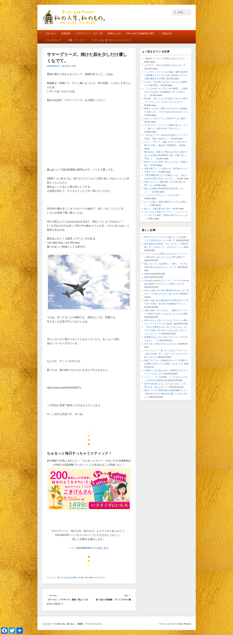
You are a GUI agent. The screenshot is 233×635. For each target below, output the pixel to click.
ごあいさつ (50, 33)
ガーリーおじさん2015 (67, 577)
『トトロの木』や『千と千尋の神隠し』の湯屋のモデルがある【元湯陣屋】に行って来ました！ (166, 91)
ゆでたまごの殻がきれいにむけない (160, 344)
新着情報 (65, 33)
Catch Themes (184, 624)
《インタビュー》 (54, 40)
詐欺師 (147, 274)
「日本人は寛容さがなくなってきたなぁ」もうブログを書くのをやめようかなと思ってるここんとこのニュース (166, 330)
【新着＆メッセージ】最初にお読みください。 (166, 58)
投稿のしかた (114, 33)
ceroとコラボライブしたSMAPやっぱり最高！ (165, 118)
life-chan (66, 66)
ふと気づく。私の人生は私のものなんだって (164, 65)
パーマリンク (99, 577)
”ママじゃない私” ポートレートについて (111, 40)
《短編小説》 (167, 33)
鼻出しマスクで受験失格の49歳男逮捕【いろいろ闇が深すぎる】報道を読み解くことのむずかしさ (166, 393)
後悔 (146, 277)
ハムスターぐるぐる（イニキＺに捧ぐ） (162, 195)
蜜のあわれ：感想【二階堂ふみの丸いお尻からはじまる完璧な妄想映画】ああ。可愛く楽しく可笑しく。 (166, 155)
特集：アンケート (77, 40)
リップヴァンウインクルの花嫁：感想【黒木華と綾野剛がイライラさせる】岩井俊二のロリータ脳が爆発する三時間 (166, 75)
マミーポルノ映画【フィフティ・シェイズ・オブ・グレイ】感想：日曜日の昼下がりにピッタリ (166, 215)
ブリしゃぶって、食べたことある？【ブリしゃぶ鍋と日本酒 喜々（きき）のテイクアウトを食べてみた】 (166, 353)
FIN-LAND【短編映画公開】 (141, 33)
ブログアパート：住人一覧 (89, 33)
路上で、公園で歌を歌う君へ (157, 208)
